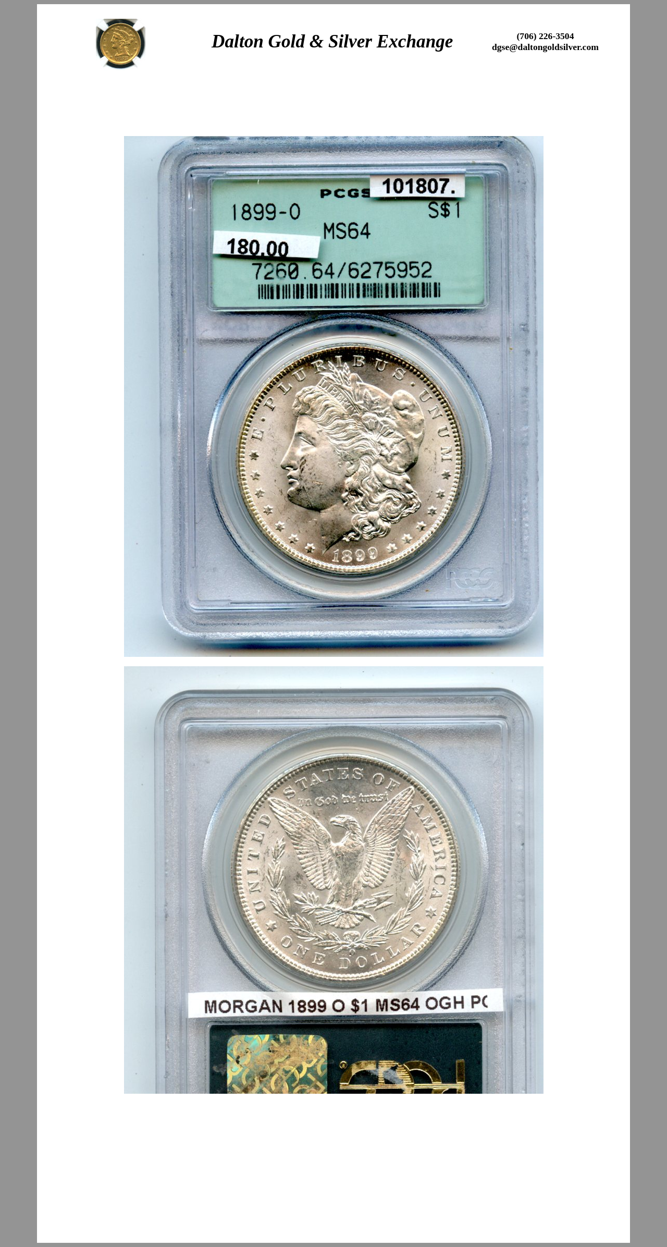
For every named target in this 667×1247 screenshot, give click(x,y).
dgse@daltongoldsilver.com (545, 47)
